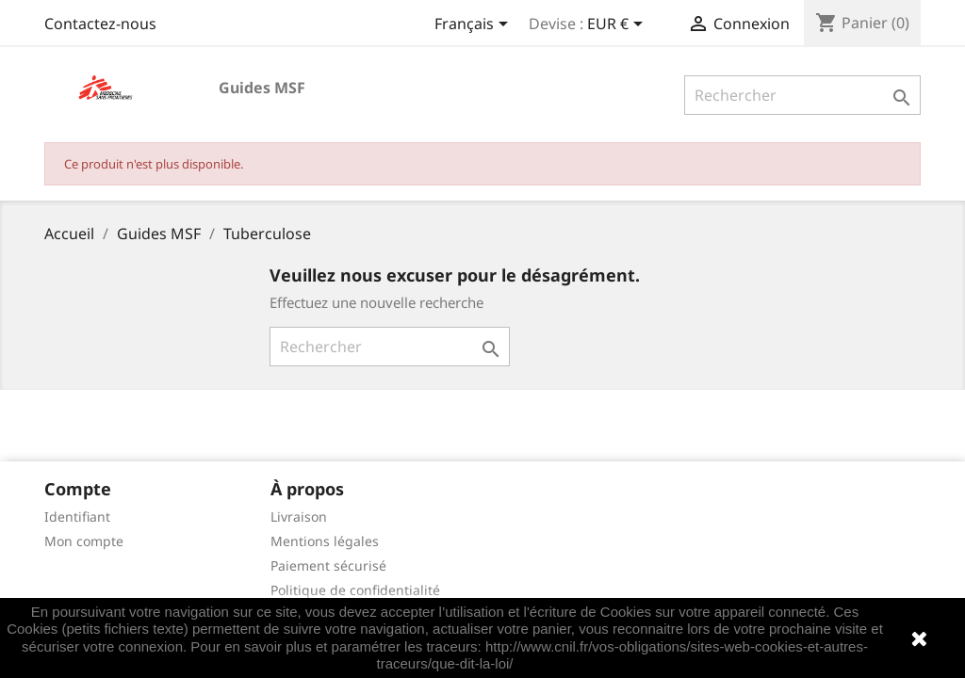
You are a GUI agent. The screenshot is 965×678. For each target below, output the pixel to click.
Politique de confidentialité (355, 590)
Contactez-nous (100, 23)
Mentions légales (324, 541)
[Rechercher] (802, 95)
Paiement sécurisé (328, 565)
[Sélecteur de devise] (618, 25)
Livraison (298, 516)
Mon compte (83, 541)
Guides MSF (262, 87)
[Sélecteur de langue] (474, 25)
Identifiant (77, 516)
